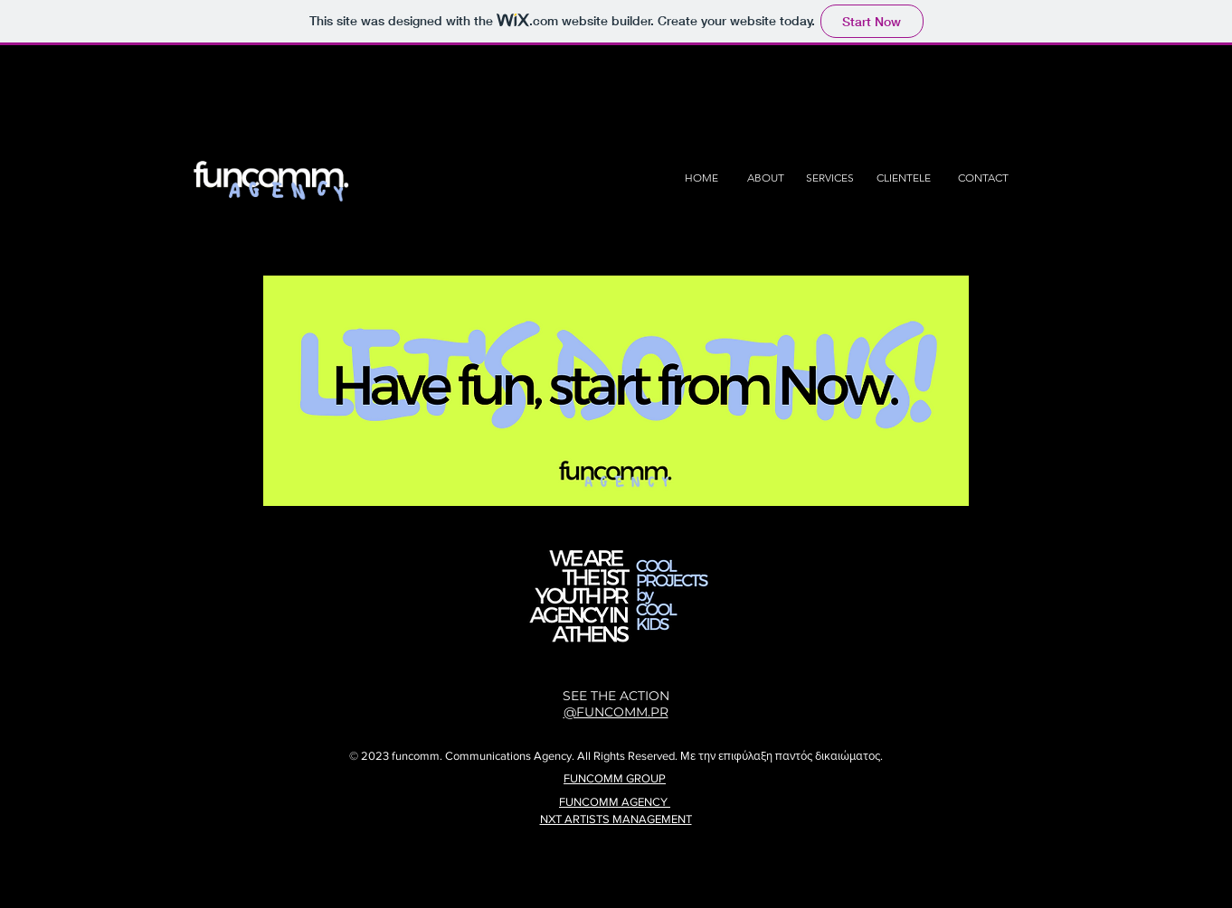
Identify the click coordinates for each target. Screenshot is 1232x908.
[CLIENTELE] (903, 178)
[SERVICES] (829, 178)
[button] (616, 391)
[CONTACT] (982, 178)
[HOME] (701, 178)
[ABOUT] (765, 178)
